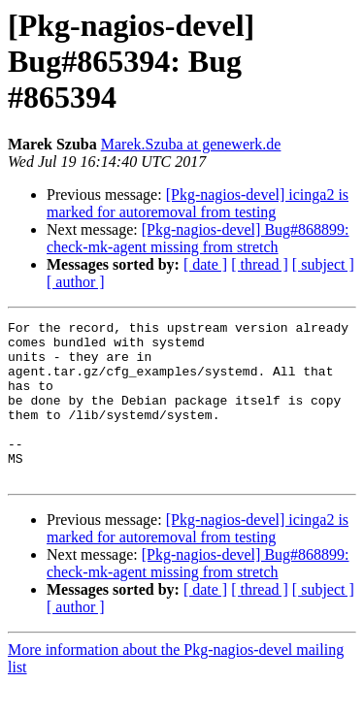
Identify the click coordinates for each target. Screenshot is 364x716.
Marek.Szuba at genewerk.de (191, 144)
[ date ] (205, 264)
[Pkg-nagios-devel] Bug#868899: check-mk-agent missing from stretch (198, 238)
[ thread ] (259, 264)
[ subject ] (323, 264)
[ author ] (76, 282)
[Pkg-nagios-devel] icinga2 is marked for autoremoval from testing (197, 203)
